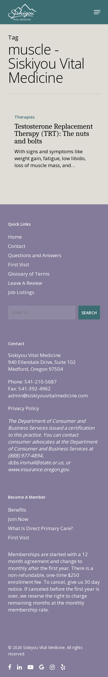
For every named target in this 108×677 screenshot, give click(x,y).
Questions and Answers (34, 255)
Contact (16, 246)
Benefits (17, 509)
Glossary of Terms (29, 273)
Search (89, 312)
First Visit (18, 264)
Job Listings (21, 292)
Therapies (24, 117)
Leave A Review (25, 283)
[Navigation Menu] (97, 12)
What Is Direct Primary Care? (40, 528)
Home (15, 236)
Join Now (18, 519)
